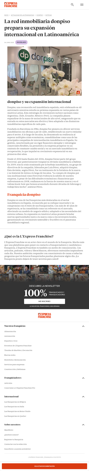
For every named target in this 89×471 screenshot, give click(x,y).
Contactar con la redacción (15, 444)
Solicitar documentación (44, 466)
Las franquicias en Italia (14, 407)
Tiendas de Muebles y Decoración (18, 350)
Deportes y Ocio (10, 341)
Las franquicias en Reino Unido (17, 411)
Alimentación (10, 332)
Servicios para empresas (14, 365)
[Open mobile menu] (82, 4)
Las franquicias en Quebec (15, 416)
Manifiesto (8, 430)
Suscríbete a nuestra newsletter (17, 449)
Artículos (8, 383)
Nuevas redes (9, 355)
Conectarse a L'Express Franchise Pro (19, 388)
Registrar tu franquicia (13, 440)
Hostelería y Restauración (15, 360)
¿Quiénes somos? (11, 435)
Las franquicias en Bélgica (15, 402)
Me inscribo (44, 301)
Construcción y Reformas (14, 369)
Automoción (9, 336)
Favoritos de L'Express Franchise (18, 346)
